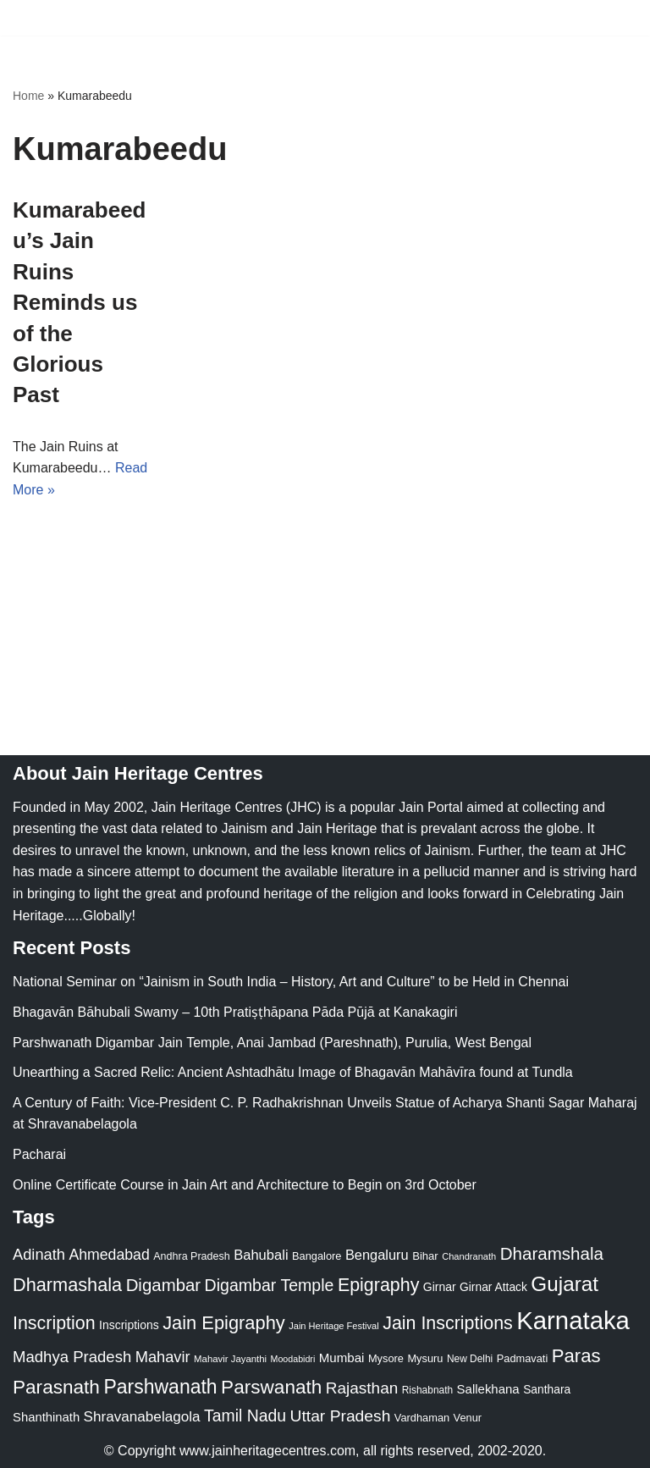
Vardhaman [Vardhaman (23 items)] (421, 1417)
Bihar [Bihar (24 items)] (425, 1256)
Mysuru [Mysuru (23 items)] (425, 1358)
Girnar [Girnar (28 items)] (439, 1287)
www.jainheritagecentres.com (267, 1450)
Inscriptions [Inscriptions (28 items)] (129, 1325)
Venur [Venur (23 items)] (468, 1417)
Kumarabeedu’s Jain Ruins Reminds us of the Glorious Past (79, 302)
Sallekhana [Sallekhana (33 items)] (488, 1389)
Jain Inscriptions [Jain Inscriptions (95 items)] (448, 1323)
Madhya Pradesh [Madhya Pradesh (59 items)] (72, 1357)
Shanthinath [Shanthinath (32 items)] (46, 1417)
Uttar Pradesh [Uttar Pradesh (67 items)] (340, 1416)
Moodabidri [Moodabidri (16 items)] (293, 1359)
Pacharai (39, 1154)
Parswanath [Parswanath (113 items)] (271, 1387)
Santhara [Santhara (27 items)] (546, 1389)
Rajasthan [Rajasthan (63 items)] (362, 1388)
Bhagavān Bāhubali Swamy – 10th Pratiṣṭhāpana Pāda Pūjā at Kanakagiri (235, 1012)
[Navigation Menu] (617, 17)
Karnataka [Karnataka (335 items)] (573, 1320)
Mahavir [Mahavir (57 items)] (162, 1357)
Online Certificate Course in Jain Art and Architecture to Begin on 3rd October (244, 1185)
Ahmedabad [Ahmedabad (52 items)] (109, 1254)
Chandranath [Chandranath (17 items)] (469, 1256)
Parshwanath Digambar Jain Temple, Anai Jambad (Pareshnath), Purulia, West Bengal (272, 1042)
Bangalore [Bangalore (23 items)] (316, 1256)
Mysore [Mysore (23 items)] (386, 1358)
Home (28, 95)
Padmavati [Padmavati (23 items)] (522, 1358)
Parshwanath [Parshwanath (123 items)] (160, 1387)
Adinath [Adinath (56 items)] (39, 1254)
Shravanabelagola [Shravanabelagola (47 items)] (142, 1417)
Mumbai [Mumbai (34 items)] (342, 1357)
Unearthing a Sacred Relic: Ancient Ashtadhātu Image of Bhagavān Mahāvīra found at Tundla (293, 1072)
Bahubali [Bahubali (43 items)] (261, 1255)
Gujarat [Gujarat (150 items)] (564, 1283)
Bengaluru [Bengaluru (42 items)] (377, 1254)
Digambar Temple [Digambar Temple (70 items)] (269, 1285)
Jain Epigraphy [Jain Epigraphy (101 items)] (223, 1322)
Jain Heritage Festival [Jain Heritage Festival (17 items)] (334, 1326)
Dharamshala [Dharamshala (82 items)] (551, 1253)
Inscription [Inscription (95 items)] (54, 1323)
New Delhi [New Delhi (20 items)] (470, 1359)
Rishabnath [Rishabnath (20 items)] (427, 1390)
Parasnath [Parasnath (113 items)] (56, 1387)
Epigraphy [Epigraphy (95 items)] (378, 1285)
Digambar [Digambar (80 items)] (163, 1285)
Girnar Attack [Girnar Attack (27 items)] (493, 1287)
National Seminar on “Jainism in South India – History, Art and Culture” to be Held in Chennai (291, 981)
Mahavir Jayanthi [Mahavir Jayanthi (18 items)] (230, 1359)
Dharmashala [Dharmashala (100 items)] (67, 1284)
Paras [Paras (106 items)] (576, 1355)
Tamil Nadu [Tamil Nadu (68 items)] (245, 1415)
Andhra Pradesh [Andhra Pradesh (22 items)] (191, 1256)
